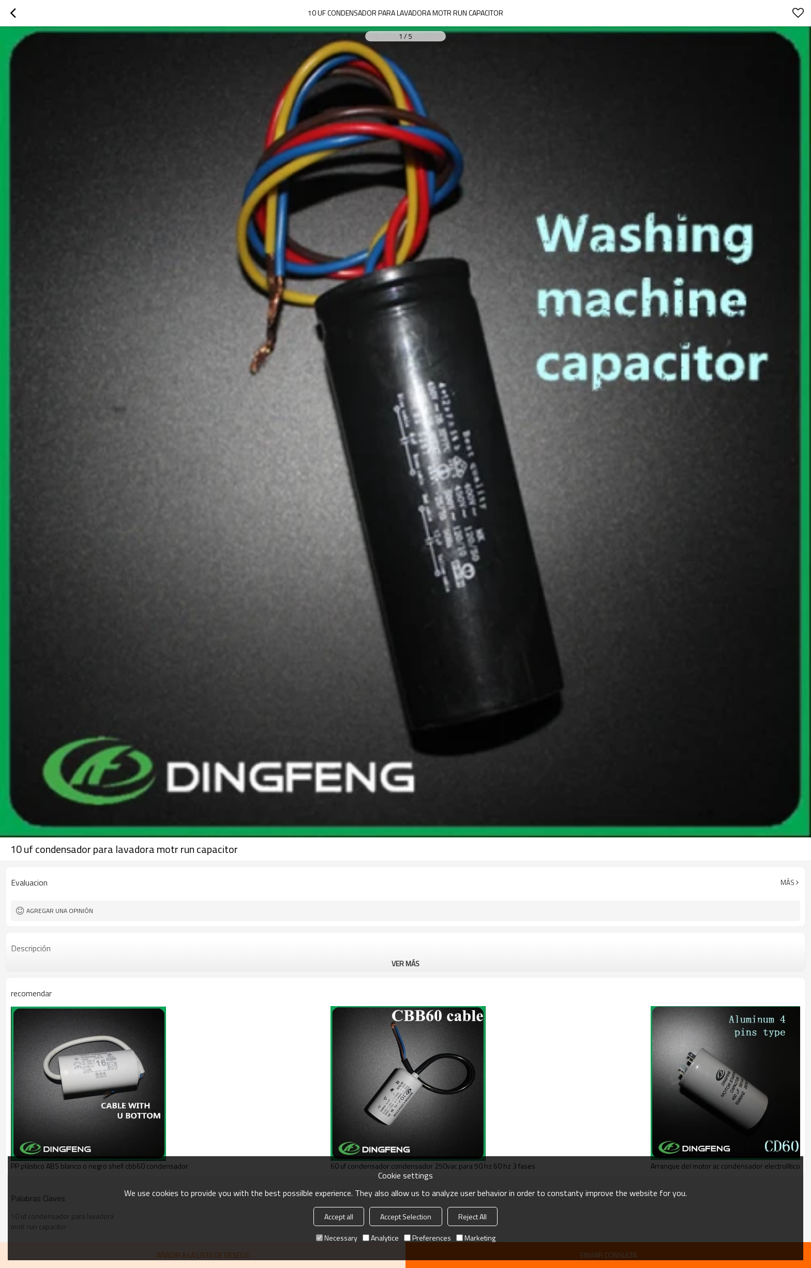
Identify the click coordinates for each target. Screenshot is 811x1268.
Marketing (475, 1237)
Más (787, 882)
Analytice (381, 1237)
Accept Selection (405, 1216)
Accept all (338, 1216)
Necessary (336, 1237)
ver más (405, 963)
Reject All (472, 1216)
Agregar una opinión (59, 911)
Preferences (427, 1237)
